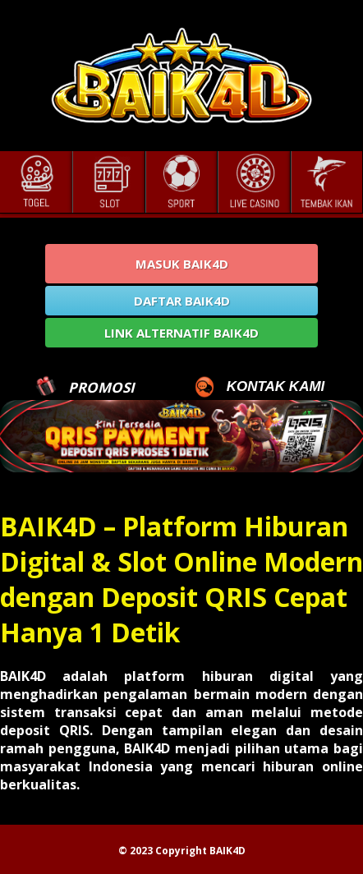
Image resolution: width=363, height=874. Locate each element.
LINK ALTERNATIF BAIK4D (181, 332)
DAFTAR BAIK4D (182, 300)
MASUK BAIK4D (182, 263)
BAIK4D (227, 851)
